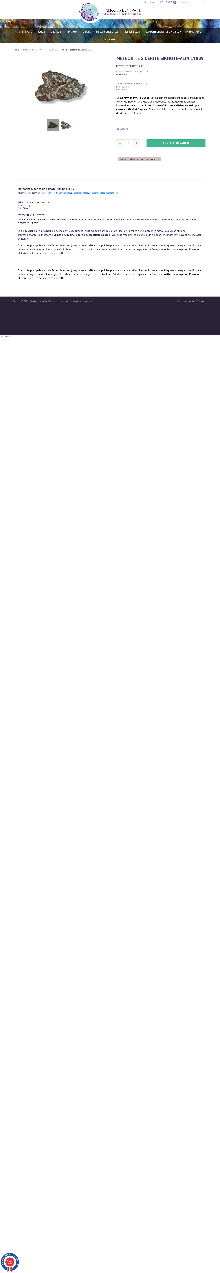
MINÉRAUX (71, 31)
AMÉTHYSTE (25, 31)
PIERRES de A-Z (132, 31)
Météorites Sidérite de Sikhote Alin (76, 49)
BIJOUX (41, 31)
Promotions (193, 31)
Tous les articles (22, 49)
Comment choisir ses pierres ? (163, 31)
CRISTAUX (55, 31)
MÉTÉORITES (51, 49)
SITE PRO (110, 39)
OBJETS (87, 31)
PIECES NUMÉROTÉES (107, 31)
